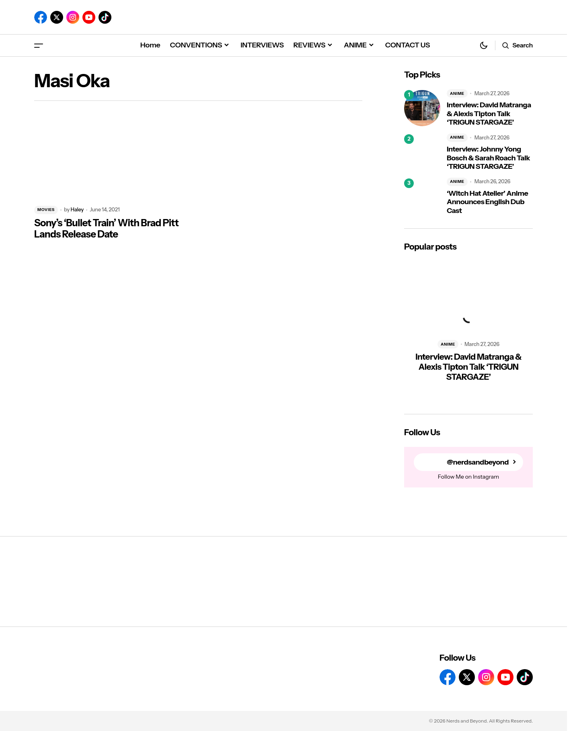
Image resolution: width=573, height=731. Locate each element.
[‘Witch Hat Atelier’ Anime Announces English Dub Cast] (422, 196)
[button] (38, 45)
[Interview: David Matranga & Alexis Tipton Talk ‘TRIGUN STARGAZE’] (422, 108)
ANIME (457, 93)
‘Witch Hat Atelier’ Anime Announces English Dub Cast (487, 202)
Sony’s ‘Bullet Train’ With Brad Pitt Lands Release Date (106, 228)
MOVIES (46, 209)
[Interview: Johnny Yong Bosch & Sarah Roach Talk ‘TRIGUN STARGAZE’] (422, 152)
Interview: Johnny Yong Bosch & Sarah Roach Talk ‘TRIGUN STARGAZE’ (488, 158)
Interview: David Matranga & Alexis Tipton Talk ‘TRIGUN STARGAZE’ (489, 114)
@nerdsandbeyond (478, 462)
